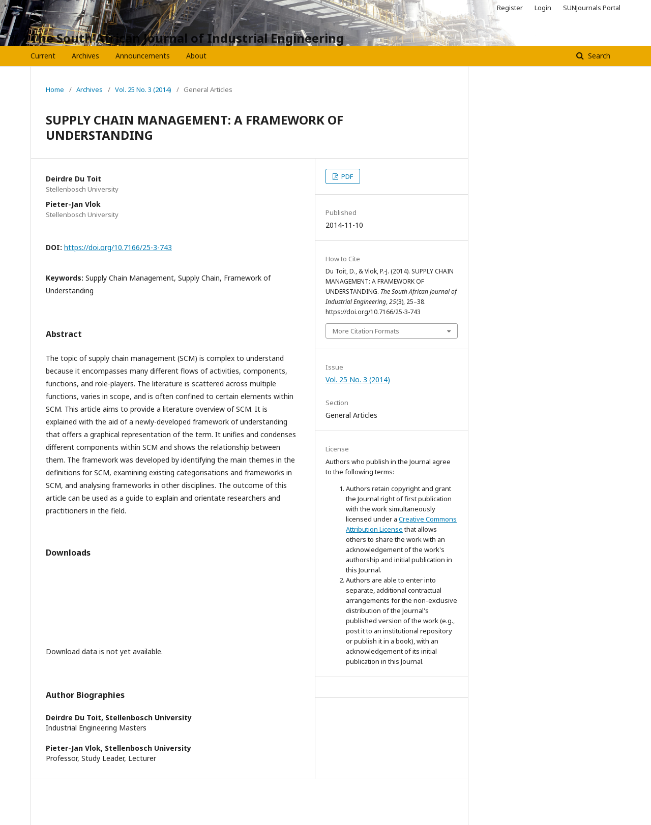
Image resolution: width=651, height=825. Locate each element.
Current (43, 55)
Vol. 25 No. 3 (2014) (143, 89)
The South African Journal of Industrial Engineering (187, 37)
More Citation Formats (366, 330)
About (196, 55)
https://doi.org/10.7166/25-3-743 (118, 247)
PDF (346, 176)
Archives (85, 55)
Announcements (142, 55)
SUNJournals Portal (591, 7)
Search (598, 55)
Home (55, 89)
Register (510, 7)
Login (543, 7)
